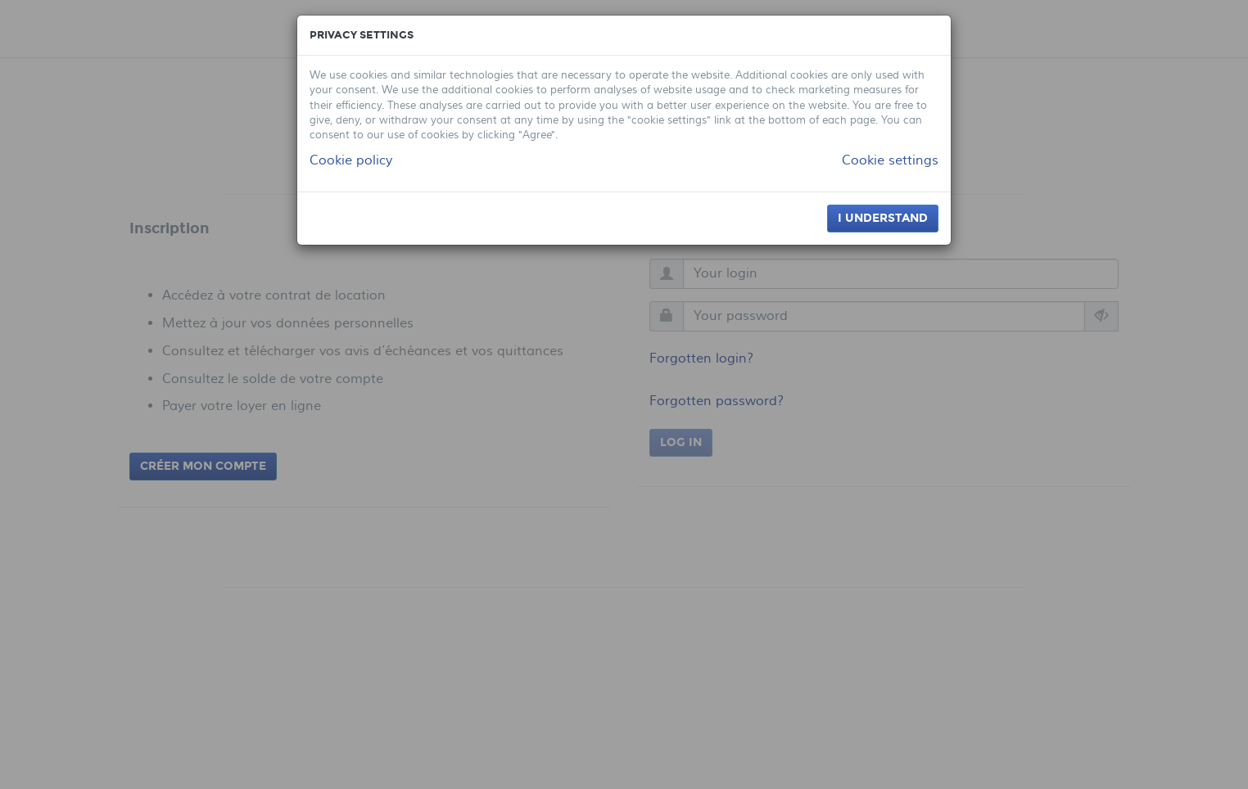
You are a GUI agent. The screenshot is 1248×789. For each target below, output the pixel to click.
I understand (883, 218)
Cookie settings (890, 160)
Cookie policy (351, 160)
